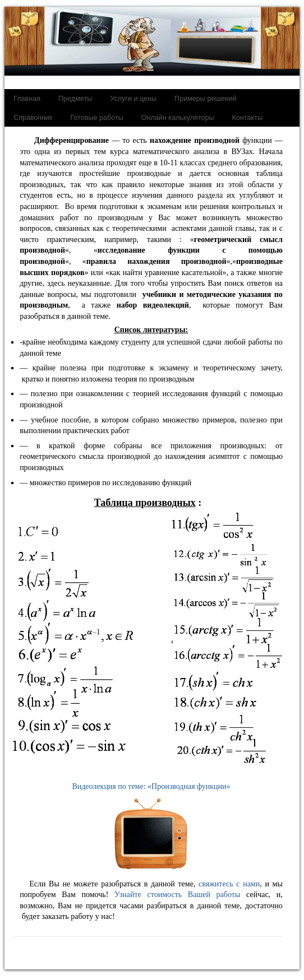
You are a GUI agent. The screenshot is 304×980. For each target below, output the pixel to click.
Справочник (32, 118)
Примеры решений (205, 99)
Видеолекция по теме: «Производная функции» (151, 829)
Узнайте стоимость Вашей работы (177, 894)
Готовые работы (96, 118)
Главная (26, 99)
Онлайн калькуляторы (177, 118)
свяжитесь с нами (229, 884)
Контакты (247, 118)
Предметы (75, 99)
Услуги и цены (133, 99)
